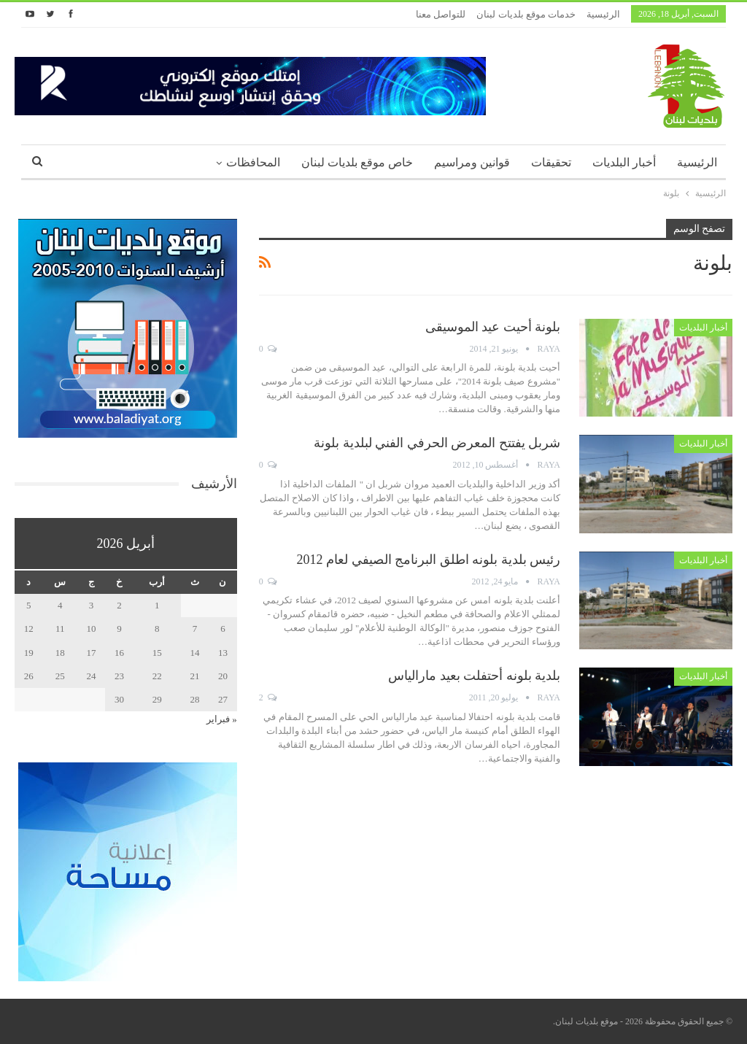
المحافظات (253, 162)
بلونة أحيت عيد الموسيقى (493, 327)
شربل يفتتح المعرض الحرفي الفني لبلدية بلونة (437, 443)
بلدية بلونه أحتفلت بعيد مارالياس (474, 675)
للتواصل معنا (440, 14)
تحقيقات (551, 162)
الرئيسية (603, 14)
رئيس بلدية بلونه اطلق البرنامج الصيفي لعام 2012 (429, 559)
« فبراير (221, 719)
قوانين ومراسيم (472, 162)
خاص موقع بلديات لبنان (357, 162)
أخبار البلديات (624, 162)
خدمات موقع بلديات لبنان (526, 14)
